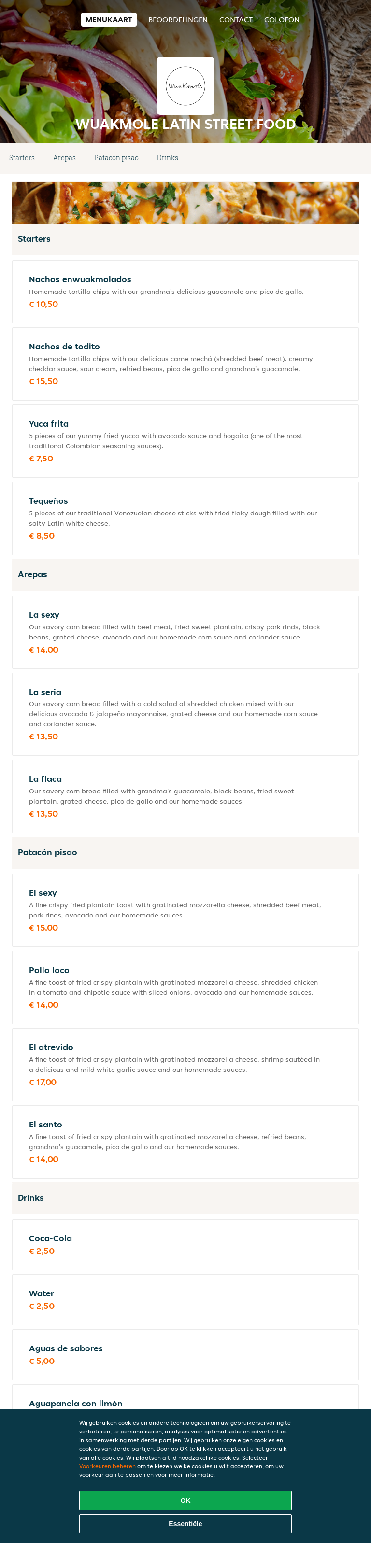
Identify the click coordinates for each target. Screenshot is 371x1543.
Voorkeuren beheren (107, 1466)
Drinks (167, 157)
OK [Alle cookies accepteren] (186, 1500)
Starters (22, 157)
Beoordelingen (178, 19)
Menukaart (109, 19)
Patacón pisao (116, 157)
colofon (282, 19)
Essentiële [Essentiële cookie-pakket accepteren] (185, 1524)
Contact (236, 19)
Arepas (64, 157)
